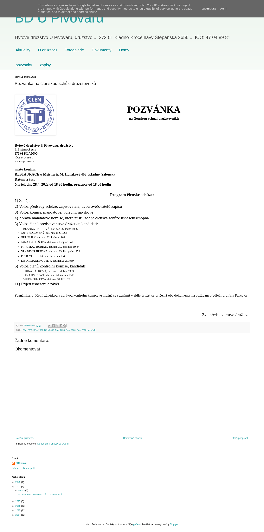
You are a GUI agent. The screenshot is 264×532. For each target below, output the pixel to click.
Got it (223, 8)
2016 (18, 506)
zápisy (45, 65)
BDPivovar (22, 463)
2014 (18, 515)
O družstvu (47, 50)
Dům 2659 (60, 330)
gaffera (136, 524)
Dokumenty (101, 50)
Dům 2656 (27, 330)
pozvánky (24, 65)
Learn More (209, 8)
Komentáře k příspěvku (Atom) (53, 443)
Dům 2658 (49, 330)
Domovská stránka (132, 438)
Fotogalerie (74, 50)
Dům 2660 (71, 330)
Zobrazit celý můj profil (23, 468)
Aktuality (23, 50)
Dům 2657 (38, 330)
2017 (18, 501)
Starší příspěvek (240, 438)
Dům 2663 (82, 330)
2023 (18, 482)
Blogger (174, 524)
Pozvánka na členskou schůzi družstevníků (39, 494)
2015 (18, 510)
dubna (21, 490)
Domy (124, 50)
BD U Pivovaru (59, 17)
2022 (18, 486)
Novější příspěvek (25, 438)
